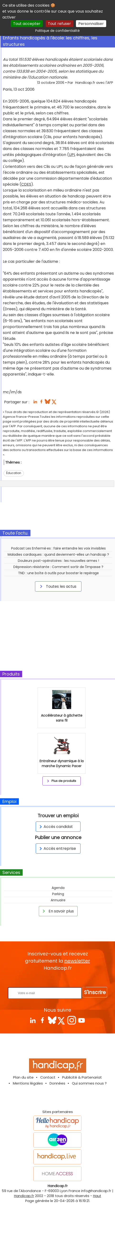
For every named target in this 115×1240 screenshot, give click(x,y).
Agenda (58, 887)
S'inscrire (95, 992)
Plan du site (23, 1077)
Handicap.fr (24, 1195)
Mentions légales (28, 1083)
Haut (97, 1195)
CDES (26, 184)
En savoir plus (57, 911)
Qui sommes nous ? (89, 1083)
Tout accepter (26, 23)
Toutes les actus (57, 586)
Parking (58, 894)
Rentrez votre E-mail (58, 979)
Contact (47, 1077)
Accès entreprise (57, 848)
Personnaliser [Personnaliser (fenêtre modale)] (91, 23)
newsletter (77, 961)
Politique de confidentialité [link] (57, 30)
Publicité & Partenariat (82, 1077)
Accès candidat (55, 827)
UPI (72, 154)
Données (57, 1083)
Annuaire (58, 900)
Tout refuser (59, 23)
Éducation (13, 473)
